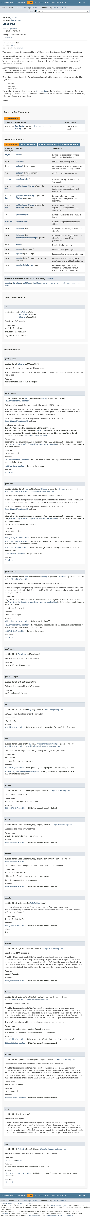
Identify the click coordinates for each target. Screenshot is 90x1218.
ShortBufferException (15, 999)
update (19, 249)
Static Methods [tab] (28, 145)
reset (18, 245)
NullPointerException (15, 466)
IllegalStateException (59, 790)
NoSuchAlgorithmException (17, 401)
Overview (5, 3)
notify (46, 283)
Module (13, 3)
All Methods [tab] (11, 145)
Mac (16, 126)
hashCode (37, 283)
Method (33, 8)
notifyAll (55, 283)
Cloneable (7, 38)
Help (64, 3)
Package (21, 3)
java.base (14, 18)
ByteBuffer (28, 265)
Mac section (41, 91)
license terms (34, 1215)
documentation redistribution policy (59, 1215)
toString (66, 283)
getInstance (21, 186)
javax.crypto (16, 20)
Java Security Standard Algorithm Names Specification (32, 444)
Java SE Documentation (58, 1205)
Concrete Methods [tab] (69, 145)
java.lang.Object (10, 29)
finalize (17, 283)
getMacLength (22, 214)
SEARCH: (31, 11)
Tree (41, 3)
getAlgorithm (22, 179)
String (18, 129)
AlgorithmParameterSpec (27, 238)
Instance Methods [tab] (48, 145)
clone (18, 155)
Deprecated (50, 3)
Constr (26, 8)
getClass (27, 283)
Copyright (4, 1213)
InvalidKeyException (53, 710)
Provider (38, 126)
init (18, 228)
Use (36, 3)
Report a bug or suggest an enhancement (17, 1203)
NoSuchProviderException (42, 491)
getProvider (21, 221)
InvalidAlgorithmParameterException (43, 746)
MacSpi (22, 126)
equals (8, 283)
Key (22, 228)
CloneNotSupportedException (53, 1149)
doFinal (19, 161)
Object (14, 45)
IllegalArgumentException (17, 538)
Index (58, 3)
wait (74, 283)
